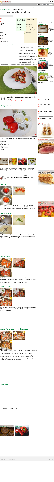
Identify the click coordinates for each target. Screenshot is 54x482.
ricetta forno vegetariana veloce (45, 118)
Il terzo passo (5, 256)
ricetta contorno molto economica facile (46, 106)
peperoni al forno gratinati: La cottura (14, 329)
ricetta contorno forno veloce (44, 99)
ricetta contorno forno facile (44, 113)
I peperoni (3, 184)
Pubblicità (51, 459)
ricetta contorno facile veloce (44, 104)
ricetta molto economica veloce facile (46, 116)
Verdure (2, 9)
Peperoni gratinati (6, 45)
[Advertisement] (12, 7)
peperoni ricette (7, 9)
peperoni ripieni (3, 426)
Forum (39, 4)
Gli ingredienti (5, 106)
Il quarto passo (5, 286)
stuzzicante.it (32, 7)
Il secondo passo (6, 213)
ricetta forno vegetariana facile (44, 120)
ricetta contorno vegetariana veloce (45, 111)
